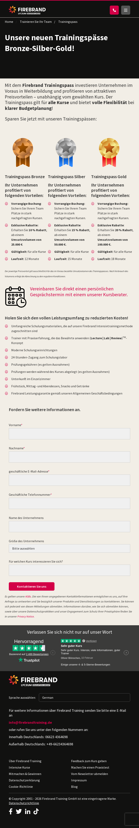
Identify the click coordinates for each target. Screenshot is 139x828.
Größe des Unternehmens (26, 541)
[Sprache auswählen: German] (84, 697)
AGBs (28, 596)
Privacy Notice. (25, 616)
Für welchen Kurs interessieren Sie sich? (36, 561)
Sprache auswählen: (22, 698)
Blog (74, 787)
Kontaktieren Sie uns (31, 586)
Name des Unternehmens (26, 518)
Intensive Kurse (19, 767)
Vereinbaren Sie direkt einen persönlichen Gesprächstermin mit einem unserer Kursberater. (79, 292)
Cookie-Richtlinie (21, 787)
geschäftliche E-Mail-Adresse (28, 471)
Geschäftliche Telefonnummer (29, 495)
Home (9, 22)
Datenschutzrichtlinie (24, 803)
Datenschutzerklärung (24, 780)
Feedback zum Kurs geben (89, 761)
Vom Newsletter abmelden (89, 774)
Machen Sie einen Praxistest (90, 767)
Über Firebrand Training (25, 761)
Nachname (16, 448)
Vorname (15, 425)
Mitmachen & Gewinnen (25, 774)
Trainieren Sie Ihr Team (36, 22)
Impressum (79, 780)
